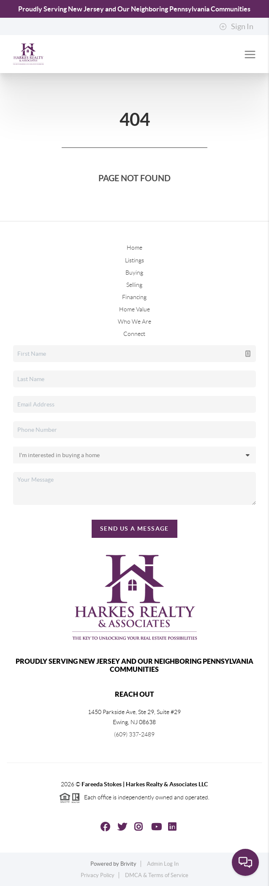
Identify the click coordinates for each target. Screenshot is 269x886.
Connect (134, 333)
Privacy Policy (97, 875)
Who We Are (134, 321)
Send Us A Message (134, 528)
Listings (134, 260)
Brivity (128, 864)
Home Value (134, 309)
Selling (134, 284)
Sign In (236, 26)
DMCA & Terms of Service (156, 875)
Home (134, 247)
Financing (134, 297)
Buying (134, 272)
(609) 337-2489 (134, 734)
